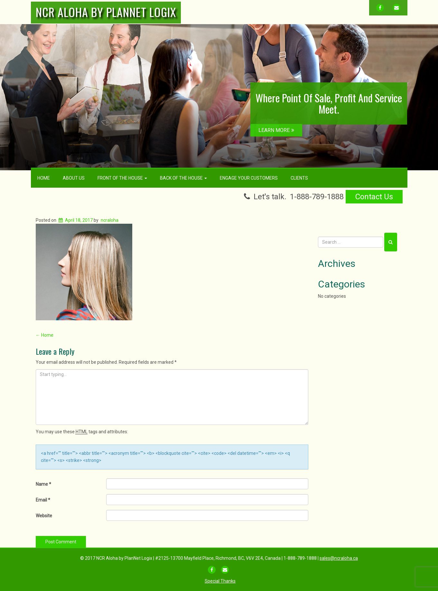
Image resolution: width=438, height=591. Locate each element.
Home (43, 178)
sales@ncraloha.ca (339, 558)
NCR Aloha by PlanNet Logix (106, 11)
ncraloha (109, 220)
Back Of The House (183, 178)
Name (43, 484)
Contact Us (374, 196)
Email (43, 499)
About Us (74, 178)
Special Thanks (220, 581)
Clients (299, 178)
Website (44, 515)
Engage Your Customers (249, 178)
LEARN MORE (276, 130)
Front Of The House (122, 178)
